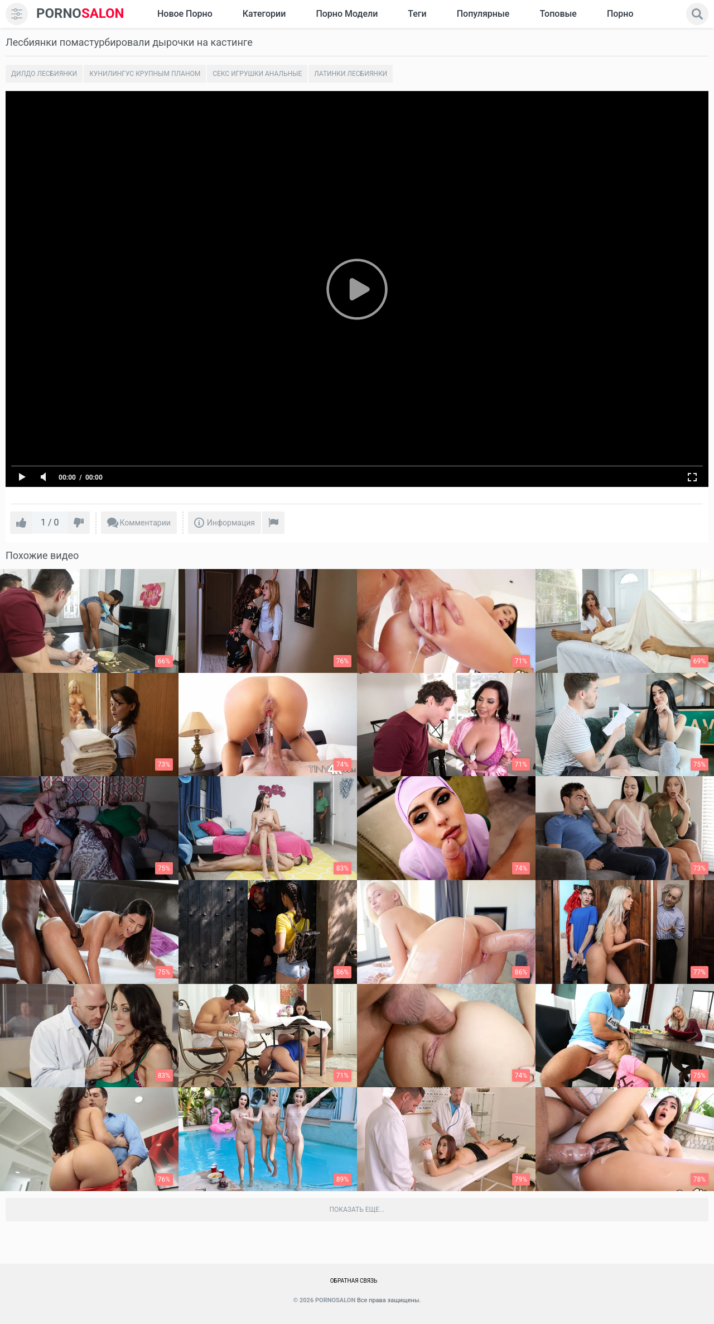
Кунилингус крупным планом (144, 74)
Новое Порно (185, 13)
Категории (264, 13)
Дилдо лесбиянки (44, 74)
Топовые (557, 13)
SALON (80, 13)
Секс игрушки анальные (257, 74)
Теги (417, 13)
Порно (620, 13)
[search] (697, 14)
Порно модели (347, 13)
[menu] (17, 14)
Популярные (483, 13)
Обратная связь (354, 1281)
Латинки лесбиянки (350, 74)
